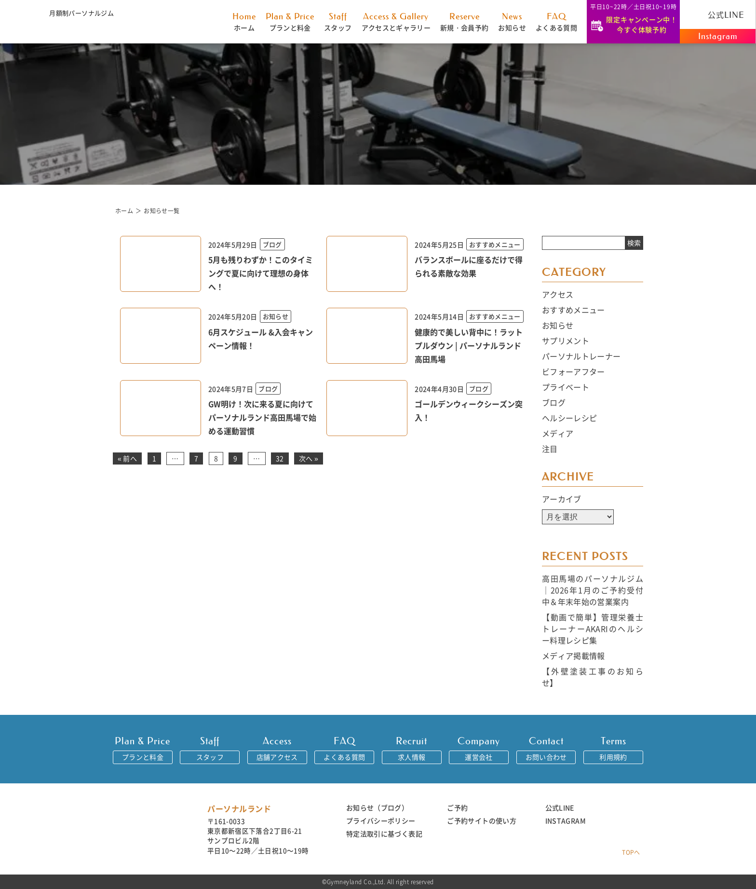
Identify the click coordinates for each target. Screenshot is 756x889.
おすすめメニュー (573, 309)
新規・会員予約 (464, 21)
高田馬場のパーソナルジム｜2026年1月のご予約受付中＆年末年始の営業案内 (592, 590)
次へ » (308, 458)
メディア (557, 433)
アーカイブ (561, 499)
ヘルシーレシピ (569, 418)
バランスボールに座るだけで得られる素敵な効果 (469, 266)
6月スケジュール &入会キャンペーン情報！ (260, 338)
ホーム (244, 21)
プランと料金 (290, 21)
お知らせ (512, 21)
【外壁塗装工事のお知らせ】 (592, 676)
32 (280, 458)
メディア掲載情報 (573, 655)
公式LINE (559, 807)
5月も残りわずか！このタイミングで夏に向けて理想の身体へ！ (260, 273)
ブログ (554, 402)
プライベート (565, 387)
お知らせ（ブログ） (377, 807)
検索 (634, 242)
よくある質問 (556, 21)
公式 (717, 14)
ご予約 (457, 807)
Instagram (718, 36)
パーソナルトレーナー (581, 356)
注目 (550, 448)
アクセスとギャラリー (396, 21)
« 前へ (127, 458)
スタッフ (337, 21)
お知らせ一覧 (161, 210)
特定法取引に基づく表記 (384, 833)
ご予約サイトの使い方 (481, 820)
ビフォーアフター (573, 371)
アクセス (557, 294)
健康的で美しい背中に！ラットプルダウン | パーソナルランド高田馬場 (469, 345)
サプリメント (565, 340)
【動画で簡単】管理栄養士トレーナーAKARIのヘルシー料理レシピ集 (592, 628)
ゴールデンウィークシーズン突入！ (469, 410)
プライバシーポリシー (381, 820)
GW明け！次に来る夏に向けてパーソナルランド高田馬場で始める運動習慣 (262, 417)
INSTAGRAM (565, 820)
